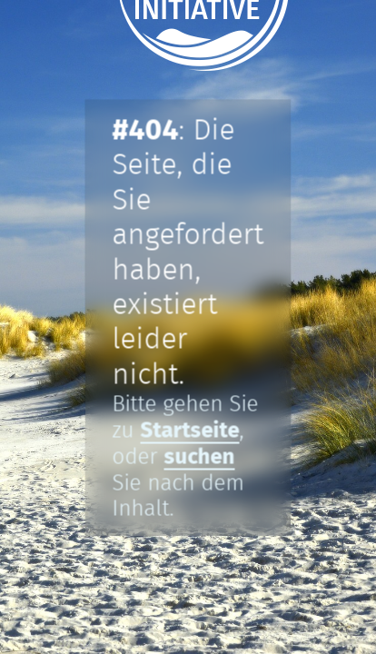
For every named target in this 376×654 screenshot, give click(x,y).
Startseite (190, 430)
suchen (199, 457)
